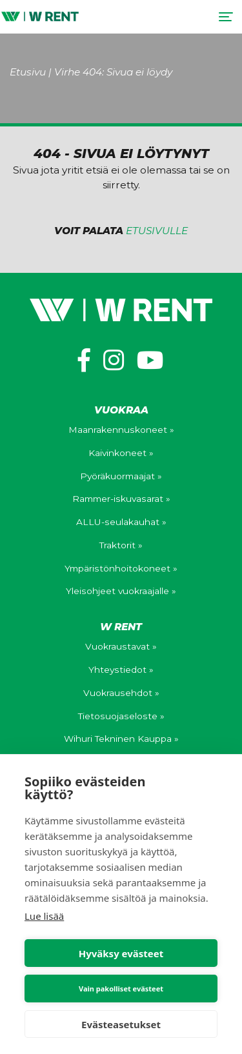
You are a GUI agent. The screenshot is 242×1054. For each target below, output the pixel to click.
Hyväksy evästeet (121, 953)
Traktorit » (121, 545)
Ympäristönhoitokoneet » (121, 568)
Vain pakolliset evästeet (121, 988)
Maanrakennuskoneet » (121, 429)
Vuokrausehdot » (121, 693)
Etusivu (28, 72)
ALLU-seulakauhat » (121, 522)
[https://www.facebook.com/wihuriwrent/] (84, 360)
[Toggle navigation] (225, 16)
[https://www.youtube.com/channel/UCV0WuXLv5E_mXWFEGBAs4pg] (150, 360)
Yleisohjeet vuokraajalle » (121, 591)
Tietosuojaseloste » (121, 716)
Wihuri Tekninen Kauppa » (121, 738)
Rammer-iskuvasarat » (121, 498)
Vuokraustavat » (121, 646)
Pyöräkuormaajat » (121, 476)
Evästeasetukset (121, 1024)
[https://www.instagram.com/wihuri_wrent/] (113, 360)
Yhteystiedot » (121, 669)
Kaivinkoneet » (121, 453)
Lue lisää (44, 916)
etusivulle (157, 230)
